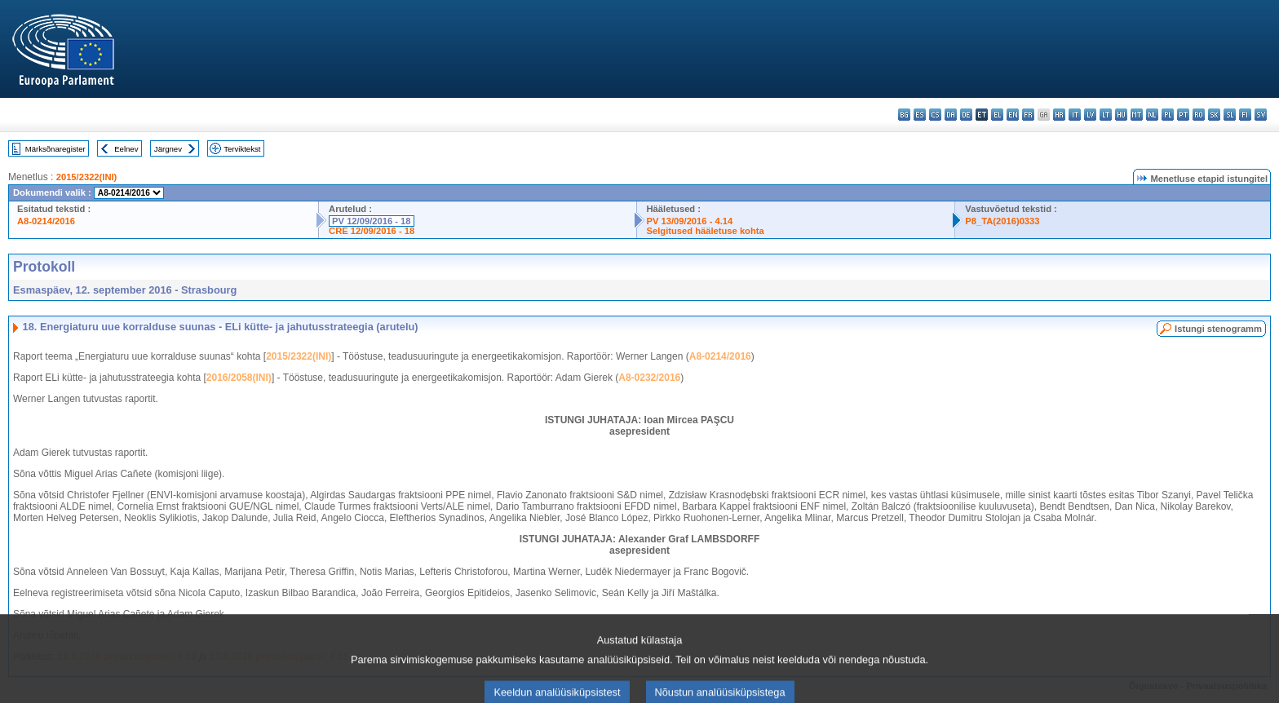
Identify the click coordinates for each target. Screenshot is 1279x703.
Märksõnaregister (55, 148)
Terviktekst (241, 148)
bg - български (904, 114)
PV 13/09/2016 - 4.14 (690, 221)
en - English (1013, 114)
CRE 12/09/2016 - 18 (371, 231)
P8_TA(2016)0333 (1002, 221)
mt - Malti (1137, 114)
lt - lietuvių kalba (1106, 114)
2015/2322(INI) (86, 177)
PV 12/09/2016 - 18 (371, 221)
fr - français (1028, 114)
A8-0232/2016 (649, 377)
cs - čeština (935, 114)
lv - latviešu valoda (1090, 114)
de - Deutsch (966, 114)
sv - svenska (1261, 114)
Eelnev (126, 148)
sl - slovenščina (1230, 114)
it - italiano (1075, 114)
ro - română (1199, 114)
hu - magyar (1121, 114)
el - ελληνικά (997, 114)
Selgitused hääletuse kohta (705, 231)
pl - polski (1168, 114)
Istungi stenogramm (1218, 329)
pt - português (1183, 114)
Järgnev (168, 148)
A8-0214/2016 (46, 221)
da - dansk (951, 114)
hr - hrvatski (1059, 114)
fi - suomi (1245, 114)
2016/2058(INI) (239, 377)
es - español (920, 114)
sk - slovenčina (1214, 114)
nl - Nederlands (1152, 114)
